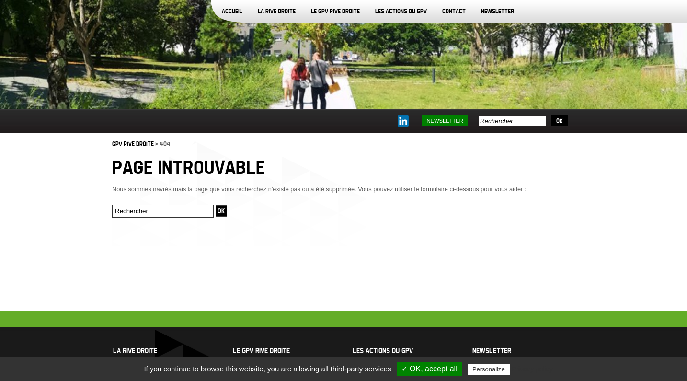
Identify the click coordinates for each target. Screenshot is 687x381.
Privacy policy (532, 369)
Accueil (232, 11)
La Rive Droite (277, 11)
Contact (454, 11)
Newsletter (497, 11)
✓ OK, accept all (429, 369)
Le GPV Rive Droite (335, 11)
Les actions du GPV (401, 11)
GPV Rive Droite (133, 143)
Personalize (488, 369)
